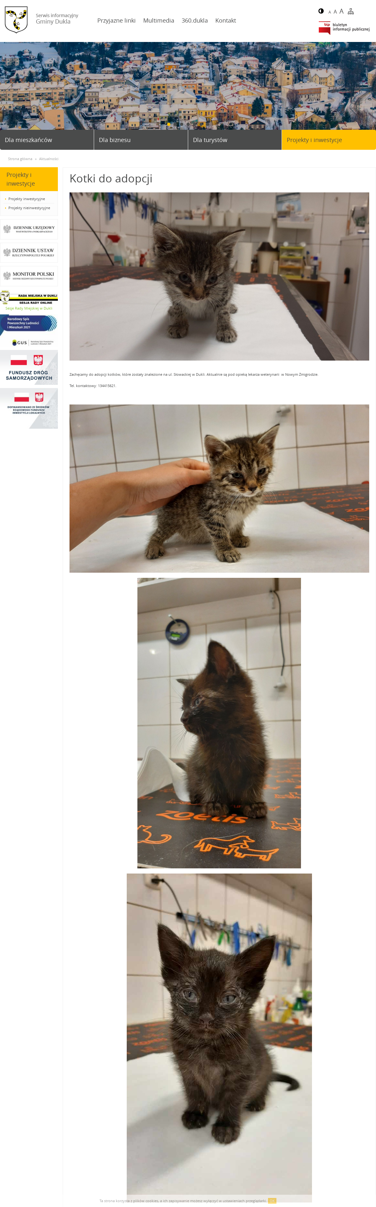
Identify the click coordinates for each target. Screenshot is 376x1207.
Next (368, 93)
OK (272, 1200)
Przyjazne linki (116, 20)
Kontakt (225, 20)
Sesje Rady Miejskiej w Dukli (28, 308)
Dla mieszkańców (28, 140)
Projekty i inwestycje (314, 140)
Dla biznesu (115, 140)
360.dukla (195, 20)
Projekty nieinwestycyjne (29, 207)
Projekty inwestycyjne (26, 198)
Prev (7, 93)
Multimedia (158, 20)
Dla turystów (210, 140)
